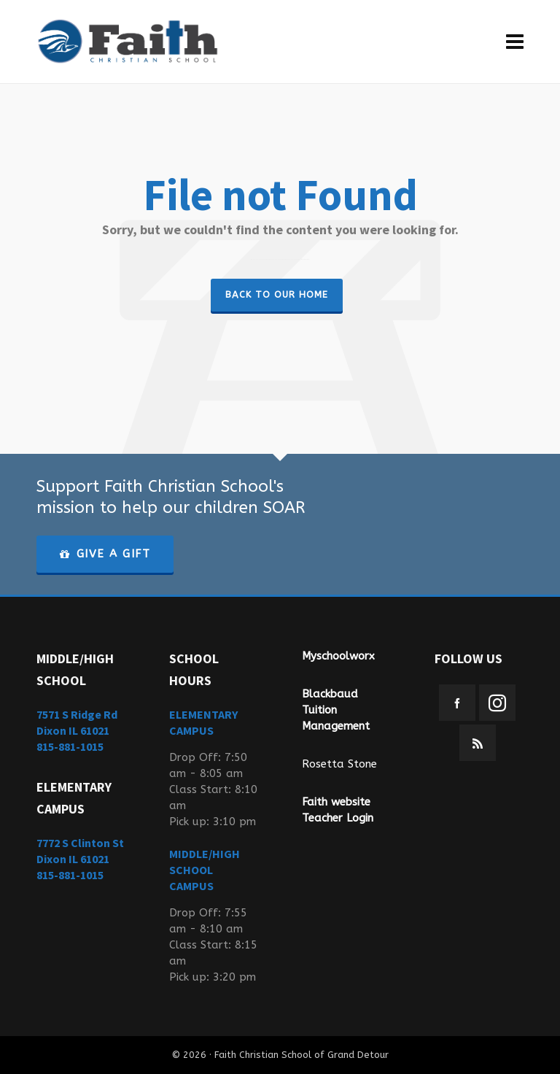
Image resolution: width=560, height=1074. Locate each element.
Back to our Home (276, 294)
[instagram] (497, 702)
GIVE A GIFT (105, 553)
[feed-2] (477, 743)
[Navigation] (515, 42)
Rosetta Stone (339, 763)
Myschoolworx (338, 655)
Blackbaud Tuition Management (336, 710)
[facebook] (457, 702)
